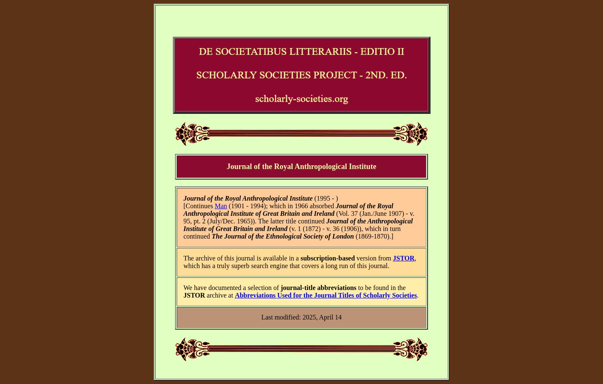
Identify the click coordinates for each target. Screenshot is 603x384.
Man (221, 205)
